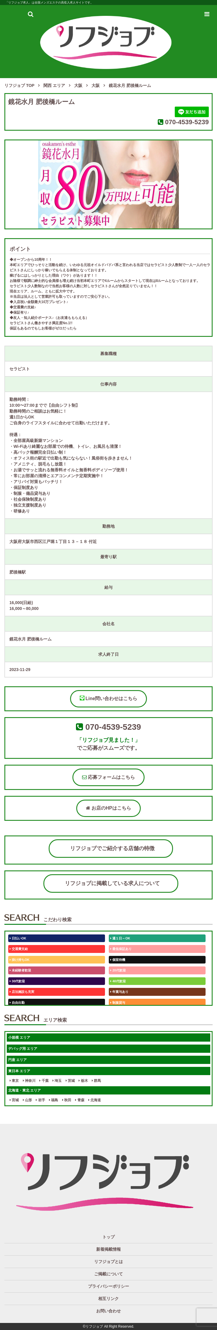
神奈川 (29, 1081)
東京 (14, 1081)
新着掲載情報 (108, 1249)
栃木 (83, 1081)
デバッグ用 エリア (22, 1049)
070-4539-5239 (187, 122)
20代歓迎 (118, 970)
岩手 (40, 1100)
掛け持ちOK (20, 959)
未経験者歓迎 (20, 970)
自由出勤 (17, 1002)
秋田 (66, 1100)
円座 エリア (17, 1060)
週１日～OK (120, 938)
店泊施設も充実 (22, 991)
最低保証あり (121, 949)
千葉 (43, 1081)
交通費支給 (19, 949)
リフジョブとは (108, 1261)
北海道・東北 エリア (24, 1090)
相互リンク (108, 1298)
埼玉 (57, 1081)
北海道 (94, 1100)
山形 (27, 1100)
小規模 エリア (19, 1037)
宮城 (14, 1100)
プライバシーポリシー (108, 1286)
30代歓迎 (17, 981)
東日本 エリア (19, 1071)
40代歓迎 (118, 981)
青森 (79, 1100)
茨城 (70, 1081)
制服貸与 (117, 1002)
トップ (108, 1237)
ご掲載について (108, 1274)
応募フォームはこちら (108, 777)
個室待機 (117, 959)
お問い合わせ (108, 1311)
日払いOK (18, 938)
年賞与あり (119, 991)
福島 (53, 1100)
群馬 (96, 1081)
